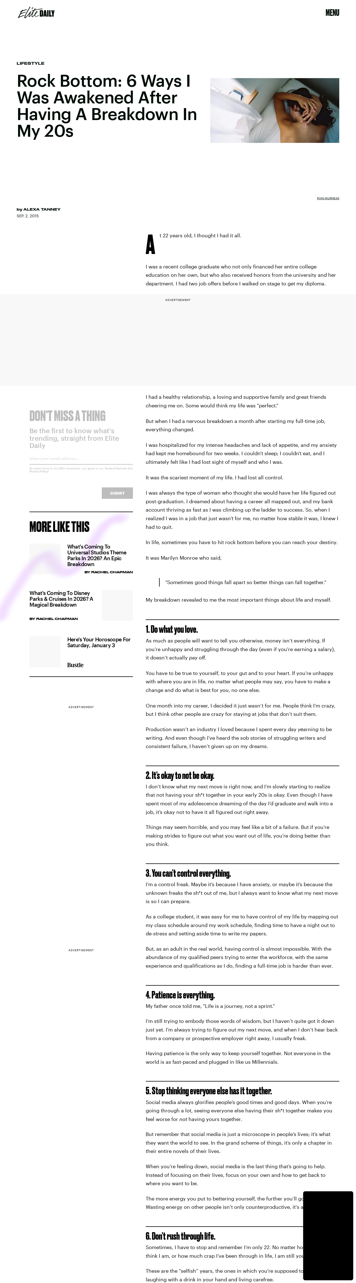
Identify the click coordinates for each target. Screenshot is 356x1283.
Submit (117, 497)
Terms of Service (116, 472)
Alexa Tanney (42, 209)
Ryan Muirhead (328, 198)
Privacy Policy (39, 475)
